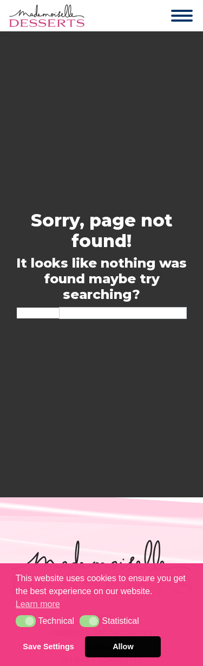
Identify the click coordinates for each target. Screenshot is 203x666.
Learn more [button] (38, 604)
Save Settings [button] (48, 646)
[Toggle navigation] (171, 15)
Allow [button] (123, 646)
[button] (26, 621)
